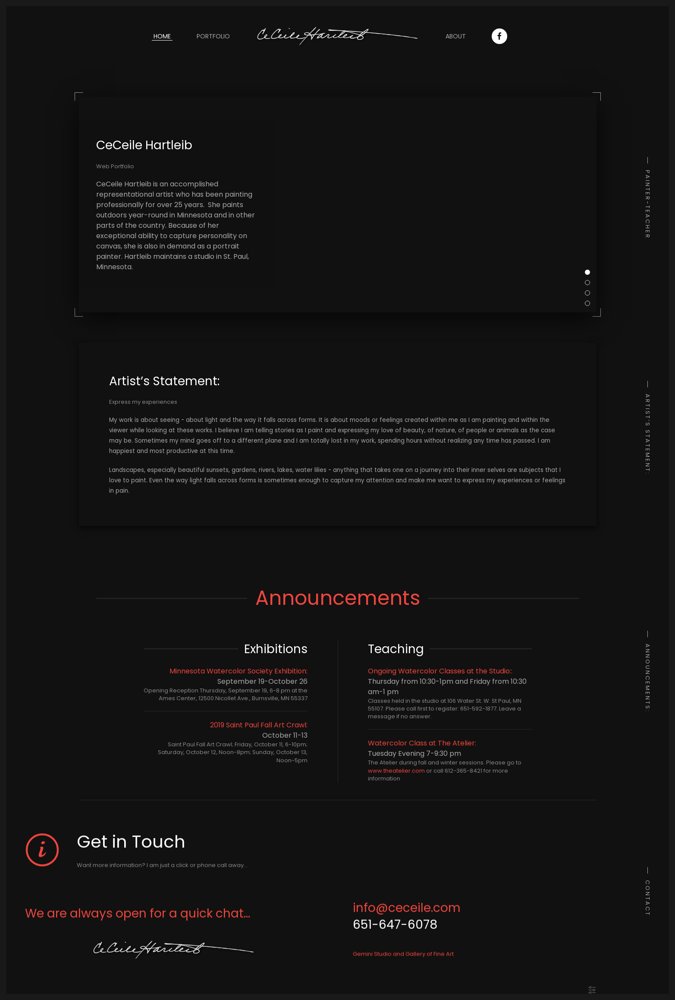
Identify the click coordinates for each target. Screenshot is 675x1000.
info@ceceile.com (407, 913)
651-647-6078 (395, 930)
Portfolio (213, 36)
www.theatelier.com (396, 771)
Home (162, 36)
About (456, 36)
